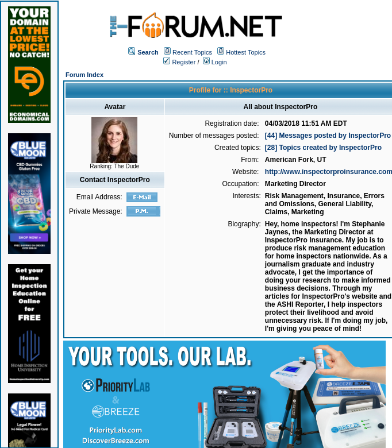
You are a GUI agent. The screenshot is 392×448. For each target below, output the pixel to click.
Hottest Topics (246, 52)
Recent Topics (192, 52)
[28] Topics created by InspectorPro (323, 148)
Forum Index (84, 74)
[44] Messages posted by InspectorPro (328, 136)
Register (179, 62)
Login (215, 62)
